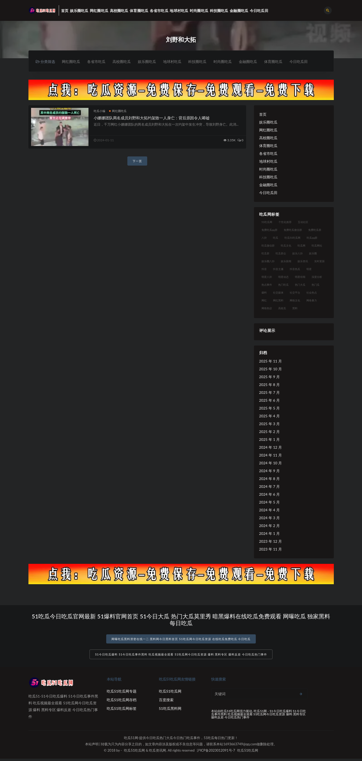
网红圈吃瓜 (71, 62)
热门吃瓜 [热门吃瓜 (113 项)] (283, 284)
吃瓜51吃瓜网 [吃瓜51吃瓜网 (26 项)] (292, 237)
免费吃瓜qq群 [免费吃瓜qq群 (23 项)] (269, 230)
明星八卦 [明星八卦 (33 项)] (267, 277)
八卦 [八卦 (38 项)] (264, 237)
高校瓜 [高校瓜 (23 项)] (282, 308)
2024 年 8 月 (269, 479)
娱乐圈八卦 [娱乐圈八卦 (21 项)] (268, 261)
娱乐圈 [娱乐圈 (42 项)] (313, 253)
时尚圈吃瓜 (231, 62)
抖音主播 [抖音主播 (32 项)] (278, 269)
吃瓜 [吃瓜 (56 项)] (275, 237)
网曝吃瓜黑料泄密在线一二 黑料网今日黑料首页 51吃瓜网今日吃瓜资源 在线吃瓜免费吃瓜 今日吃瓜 (181, 639)
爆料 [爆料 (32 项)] (264, 292)
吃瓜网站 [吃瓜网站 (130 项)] (317, 245)
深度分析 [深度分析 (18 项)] (317, 277)
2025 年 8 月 (269, 385)
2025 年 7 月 (269, 392)
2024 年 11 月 (270, 455)
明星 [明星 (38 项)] (309, 269)
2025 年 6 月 (269, 400)
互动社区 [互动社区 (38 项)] (303, 222)
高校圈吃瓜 (125, 62)
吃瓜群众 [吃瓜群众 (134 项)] (281, 253)
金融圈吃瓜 (258, 62)
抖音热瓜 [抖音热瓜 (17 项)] (295, 269)
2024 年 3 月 (269, 518)
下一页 (137, 161)
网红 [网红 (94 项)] (264, 300)
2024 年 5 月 (269, 502)
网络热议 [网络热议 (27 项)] (267, 308)
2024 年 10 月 (270, 463)
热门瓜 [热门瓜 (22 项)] (315, 284)
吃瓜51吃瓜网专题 (122, 693)
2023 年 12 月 (270, 541)
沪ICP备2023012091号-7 (216, 753)
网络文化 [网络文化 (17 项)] (295, 300)
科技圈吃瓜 (204, 62)
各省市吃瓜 (98, 62)
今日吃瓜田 (311, 62)
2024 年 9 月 (269, 471)
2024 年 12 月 (270, 447)
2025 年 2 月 (269, 432)
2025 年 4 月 (269, 416)
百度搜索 (166, 702)
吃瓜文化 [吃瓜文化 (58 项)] (286, 245)
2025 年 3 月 (269, 424)
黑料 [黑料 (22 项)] (295, 308)
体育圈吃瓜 (284, 62)
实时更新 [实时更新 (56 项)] (319, 261)
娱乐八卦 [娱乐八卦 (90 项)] (297, 253)
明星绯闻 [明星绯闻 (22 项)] (300, 277)
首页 (262, 114)
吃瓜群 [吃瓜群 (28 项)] (265, 253)
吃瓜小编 (99, 111)
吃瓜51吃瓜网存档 (122, 702)
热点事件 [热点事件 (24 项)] (267, 284)
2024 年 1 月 (269, 533)
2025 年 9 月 (269, 377)
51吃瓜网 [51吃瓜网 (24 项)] (267, 222)
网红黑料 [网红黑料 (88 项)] (278, 300)
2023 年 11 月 (270, 549)
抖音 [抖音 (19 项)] (264, 269)
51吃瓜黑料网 (170, 711)
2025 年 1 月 (269, 439)
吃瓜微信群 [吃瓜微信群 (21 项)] (268, 245)
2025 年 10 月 (270, 369)
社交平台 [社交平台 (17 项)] (295, 292)
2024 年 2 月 (269, 526)
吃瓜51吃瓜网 (170, 693)
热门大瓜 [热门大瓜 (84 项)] (300, 284)
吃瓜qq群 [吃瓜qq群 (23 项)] (312, 237)
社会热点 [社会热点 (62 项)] (311, 292)
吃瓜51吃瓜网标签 (122, 711)
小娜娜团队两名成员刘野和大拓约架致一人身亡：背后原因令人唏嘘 (152, 118)
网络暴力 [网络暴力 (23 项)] (311, 300)
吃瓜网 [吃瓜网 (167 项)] (301, 245)
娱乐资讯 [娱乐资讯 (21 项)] (303, 261)
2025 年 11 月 (270, 361)
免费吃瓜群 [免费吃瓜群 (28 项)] (314, 230)
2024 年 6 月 (269, 494)
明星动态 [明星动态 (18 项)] (283, 277)
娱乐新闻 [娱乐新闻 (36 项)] (286, 261)
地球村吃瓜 (178, 62)
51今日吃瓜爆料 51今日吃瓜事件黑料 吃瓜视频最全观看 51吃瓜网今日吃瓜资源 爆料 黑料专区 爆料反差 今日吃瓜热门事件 (181, 656)
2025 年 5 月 (269, 408)
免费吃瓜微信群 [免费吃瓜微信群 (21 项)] (293, 230)
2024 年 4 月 (269, 510)
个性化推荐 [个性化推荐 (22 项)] (285, 222)
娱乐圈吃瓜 (151, 62)
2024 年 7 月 (269, 486)
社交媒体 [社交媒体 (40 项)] (278, 292)
